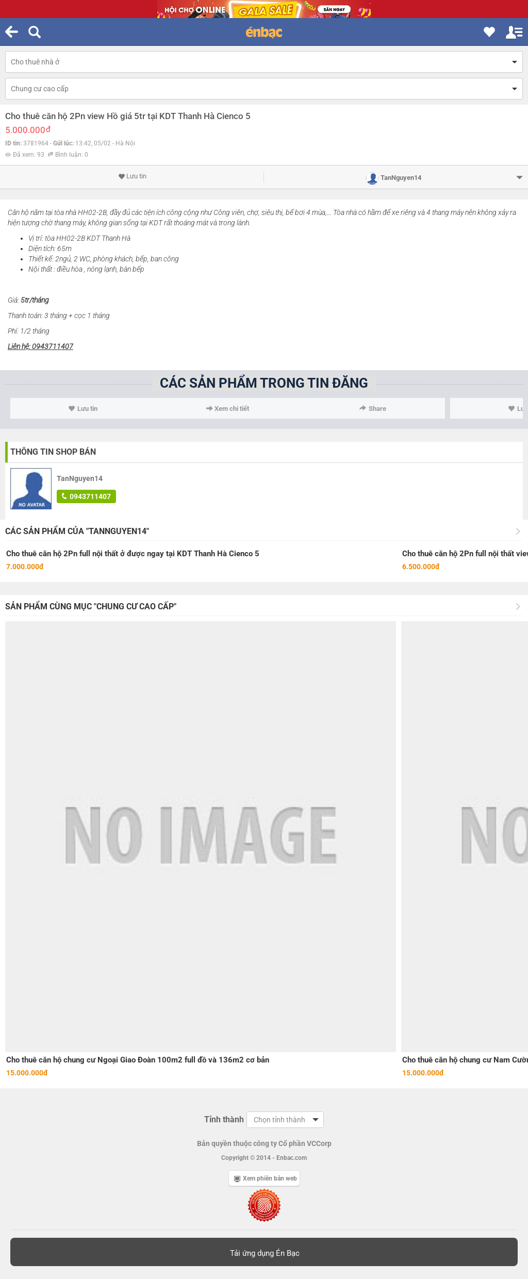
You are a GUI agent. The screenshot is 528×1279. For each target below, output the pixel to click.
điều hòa (69, 269)
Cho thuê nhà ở (35, 62)
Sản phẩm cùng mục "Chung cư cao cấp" (90, 606)
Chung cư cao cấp (40, 89)
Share (372, 408)
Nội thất (40, 269)
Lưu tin (132, 176)
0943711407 (86, 496)
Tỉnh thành (224, 1119)
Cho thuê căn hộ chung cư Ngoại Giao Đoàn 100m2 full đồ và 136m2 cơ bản (137, 1060)
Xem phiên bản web (265, 1178)
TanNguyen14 (80, 478)
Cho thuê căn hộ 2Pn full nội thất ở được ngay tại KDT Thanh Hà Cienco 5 (132, 553)
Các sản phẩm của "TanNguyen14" (77, 531)
